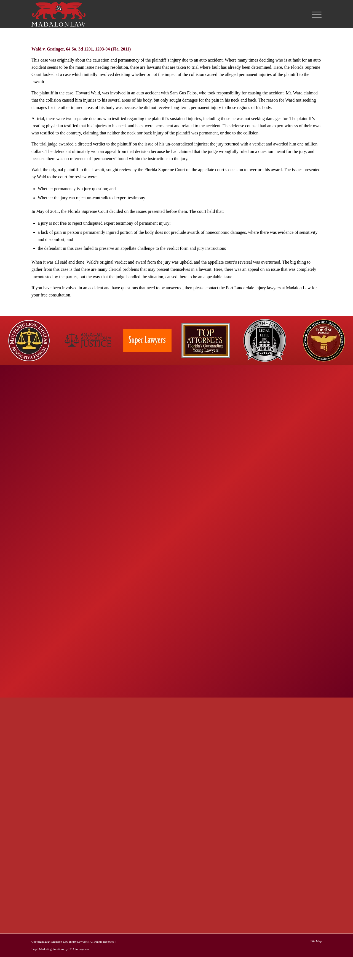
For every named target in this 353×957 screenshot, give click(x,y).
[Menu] (315, 14)
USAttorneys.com (79, 949)
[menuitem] (315, 14)
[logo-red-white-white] (58, 14)
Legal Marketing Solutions (47, 949)
